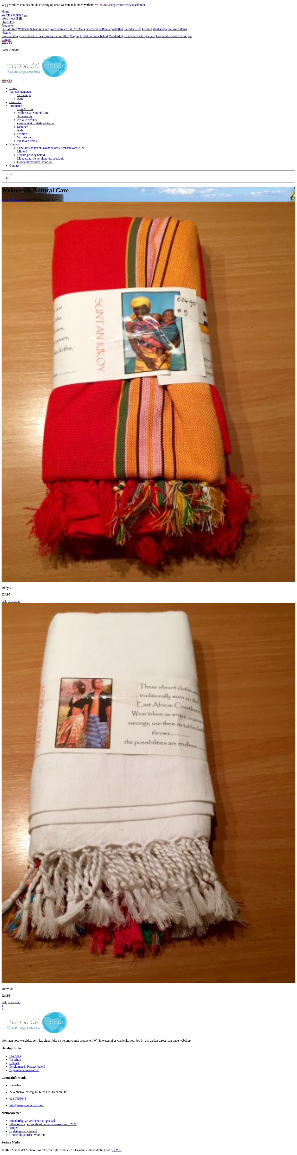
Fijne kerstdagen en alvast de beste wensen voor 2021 (35, 36)
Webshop (15, 1059)
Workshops (9, 18)
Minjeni (75, 36)
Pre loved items (177, 29)
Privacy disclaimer (133, 4)
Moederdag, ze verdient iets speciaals (132, 36)
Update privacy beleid (94, 36)
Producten (8, 25)
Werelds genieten (12, 15)
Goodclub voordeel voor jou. (174, 36)
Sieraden (129, 29)
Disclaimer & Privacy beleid (27, 1066)
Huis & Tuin (9, 29)
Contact (6, 39)
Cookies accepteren (109, 4)
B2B (19, 18)
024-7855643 (17, 1098)
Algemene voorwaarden (24, 1070)
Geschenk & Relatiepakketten (104, 29)
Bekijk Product (11, 601)
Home (5, 11)
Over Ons (8, 22)
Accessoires (57, 29)
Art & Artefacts (75, 29)
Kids (138, 29)
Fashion (147, 29)
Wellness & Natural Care (33, 29)
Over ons (15, 1056)
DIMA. (117, 1150)
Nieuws (6, 32)
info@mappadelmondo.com (26, 1105)
